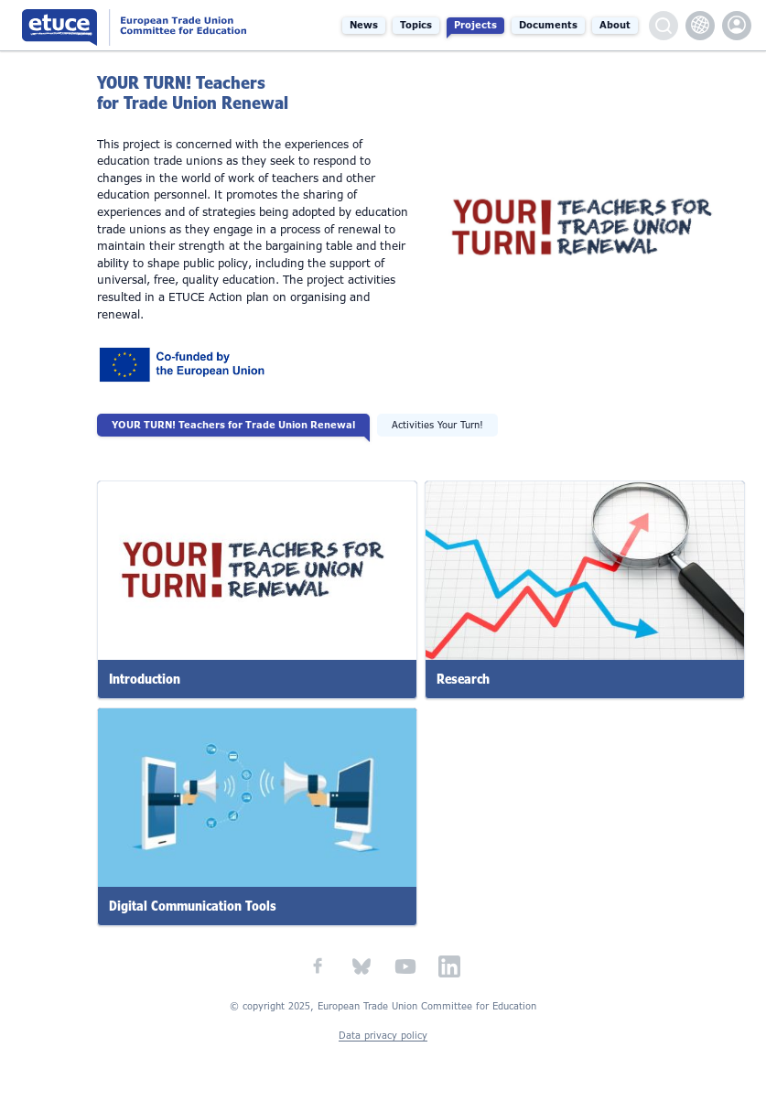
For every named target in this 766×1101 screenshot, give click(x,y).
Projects (475, 25)
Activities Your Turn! (437, 425)
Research (463, 679)
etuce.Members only (736, 25)
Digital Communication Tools (192, 905)
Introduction (144, 679)
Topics (416, 25)
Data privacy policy (383, 1036)
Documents (548, 25)
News (364, 25)
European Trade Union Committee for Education (148, 25)
